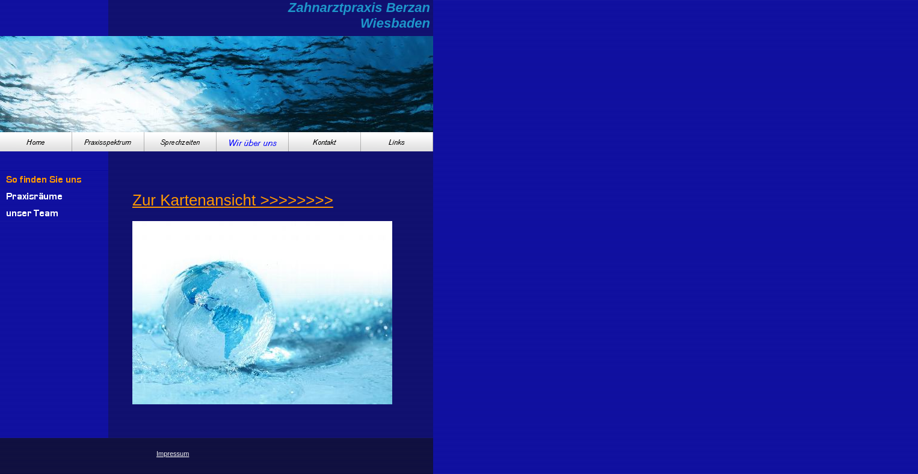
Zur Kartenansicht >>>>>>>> (232, 200)
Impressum (172, 453)
